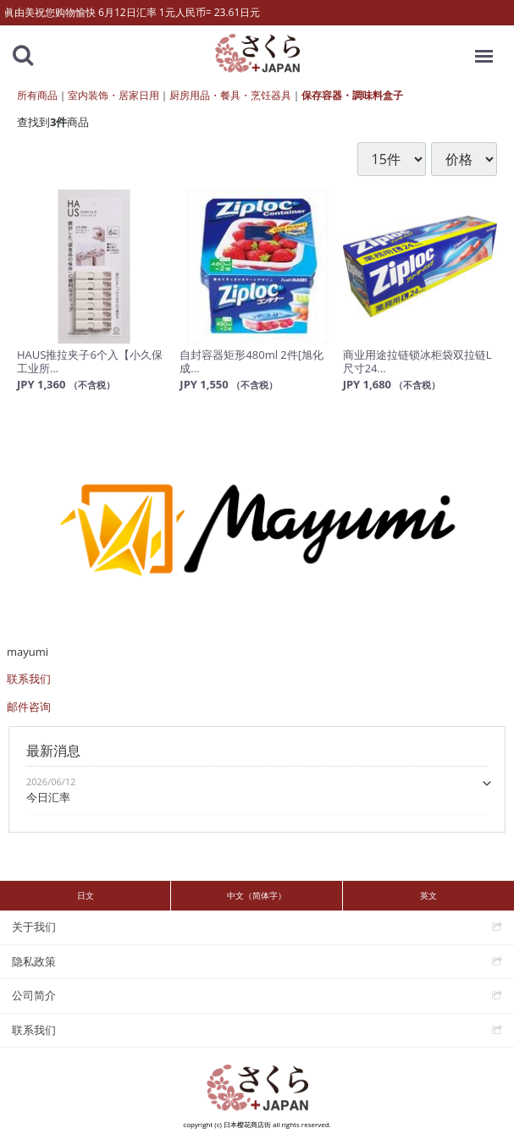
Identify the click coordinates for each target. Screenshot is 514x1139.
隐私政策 (34, 961)
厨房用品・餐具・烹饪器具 (230, 95)
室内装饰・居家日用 (113, 95)
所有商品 (37, 95)
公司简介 (34, 995)
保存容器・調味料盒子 (352, 95)
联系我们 (29, 678)
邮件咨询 (29, 706)
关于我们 (34, 926)
